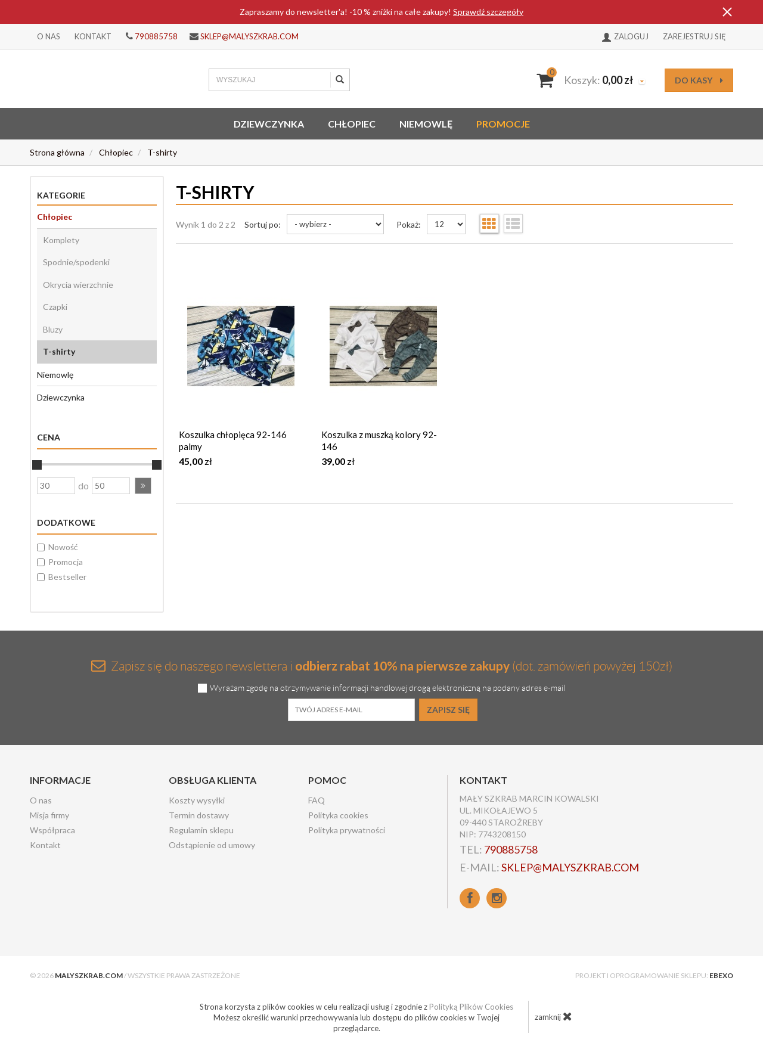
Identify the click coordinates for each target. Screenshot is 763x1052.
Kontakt (93, 36)
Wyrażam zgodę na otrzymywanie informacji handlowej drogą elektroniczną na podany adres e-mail (387, 688)
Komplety (61, 240)
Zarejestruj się (694, 36)
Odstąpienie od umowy (212, 845)
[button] (143, 485)
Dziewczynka (269, 123)
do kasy (699, 80)
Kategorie (61, 195)
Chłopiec (351, 123)
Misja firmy (49, 815)
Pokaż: (408, 224)
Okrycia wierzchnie (78, 285)
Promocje (503, 123)
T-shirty (59, 351)
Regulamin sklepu (201, 830)
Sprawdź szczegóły (488, 12)
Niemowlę (425, 123)
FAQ (316, 800)
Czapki (55, 307)
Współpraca (52, 830)
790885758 (156, 36)
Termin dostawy (199, 815)
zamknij (553, 1016)
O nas (48, 36)
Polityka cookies (338, 815)
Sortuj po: (262, 224)
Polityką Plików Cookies (471, 1006)
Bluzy (53, 329)
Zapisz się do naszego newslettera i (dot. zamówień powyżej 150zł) (381, 665)
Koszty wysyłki (197, 800)
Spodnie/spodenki (76, 262)
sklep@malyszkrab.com (249, 36)
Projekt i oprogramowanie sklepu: (654, 975)
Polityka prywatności (346, 830)
